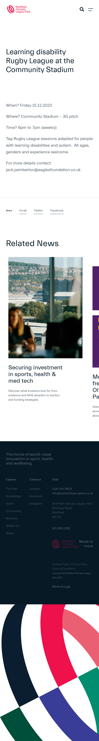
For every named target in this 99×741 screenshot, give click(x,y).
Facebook (57, 210)
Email (23, 210)
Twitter (38, 210)
